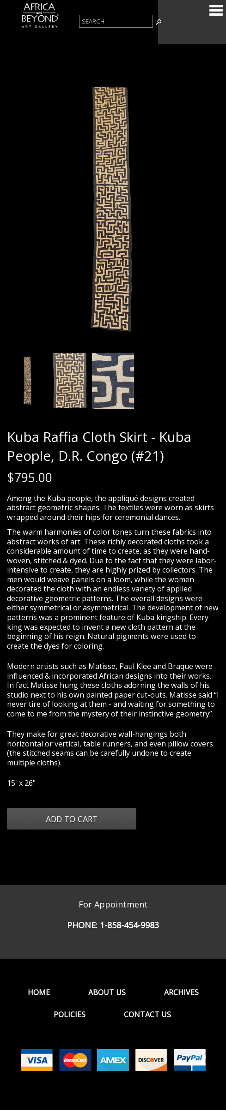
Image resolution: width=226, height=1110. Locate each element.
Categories (216, 10)
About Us (107, 992)
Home (39, 992)
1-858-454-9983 (129, 925)
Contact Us (147, 1014)
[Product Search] (116, 21)
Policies (70, 1014)
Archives (181, 992)
